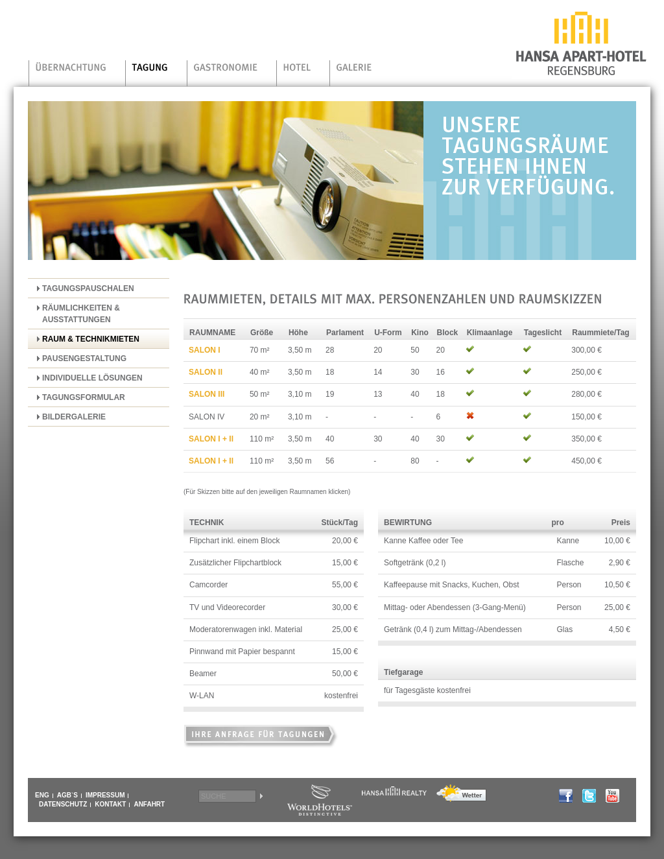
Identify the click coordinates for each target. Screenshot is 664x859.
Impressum (105, 795)
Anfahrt (149, 804)
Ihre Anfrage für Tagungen (261, 737)
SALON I (204, 350)
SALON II (205, 372)
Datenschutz (63, 804)
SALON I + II (211, 438)
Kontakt (110, 804)
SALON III (206, 394)
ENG (42, 795)
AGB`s (67, 795)
